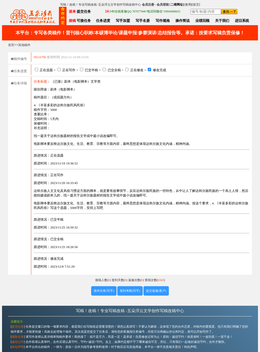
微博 (188, 4)
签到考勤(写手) (130, 291)
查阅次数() (155, 280)
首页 (11, 45)
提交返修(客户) (156, 291)
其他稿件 (24, 45)
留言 (196, 4)
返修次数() (136, 280)
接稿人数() (103, 280)
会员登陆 (163, 4)
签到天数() (120, 280)
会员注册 (148, 4)
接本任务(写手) (104, 291)
